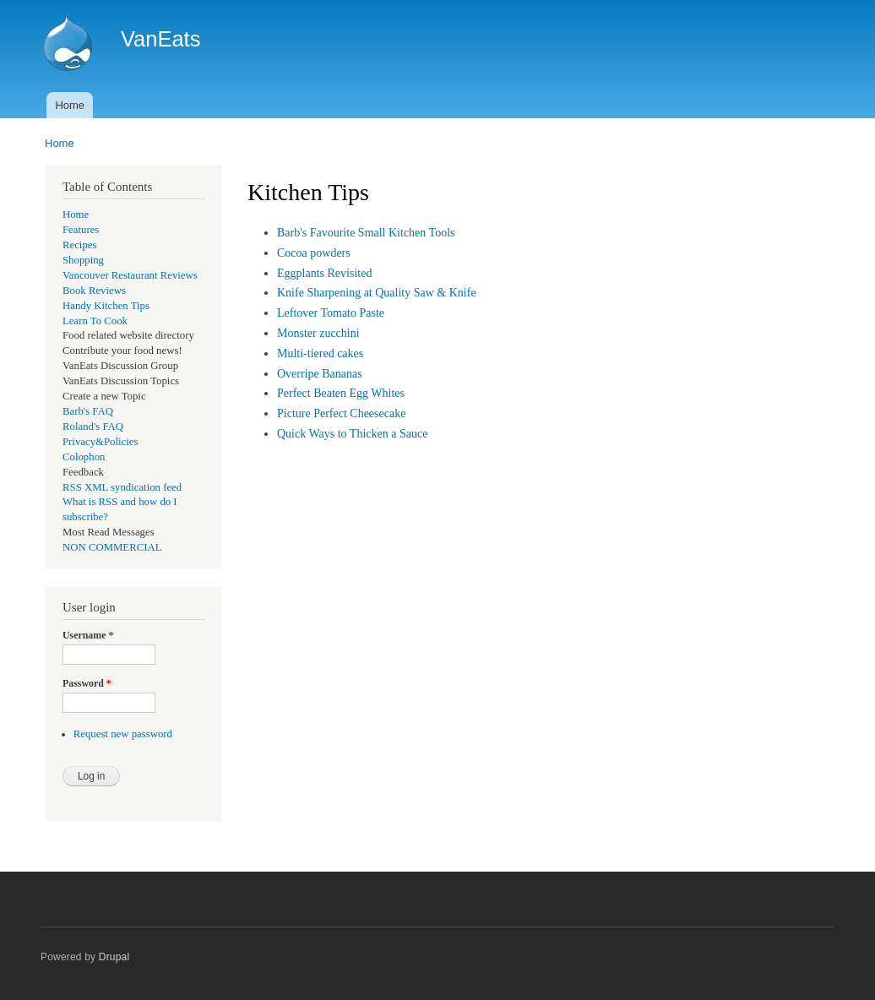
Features (80, 230)
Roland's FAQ (92, 426)
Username (87, 635)
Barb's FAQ (87, 411)
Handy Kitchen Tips (105, 306)
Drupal (114, 957)
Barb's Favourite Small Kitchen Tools (366, 232)
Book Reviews (94, 290)
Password (86, 683)
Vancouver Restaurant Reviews (130, 275)
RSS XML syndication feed (122, 487)
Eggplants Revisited (324, 273)
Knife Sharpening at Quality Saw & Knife (376, 292)
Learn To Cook (95, 321)
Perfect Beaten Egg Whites (341, 393)
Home (69, 105)
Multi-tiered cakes (320, 353)
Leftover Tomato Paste (330, 313)
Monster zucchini (318, 333)
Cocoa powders (314, 253)
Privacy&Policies (100, 442)
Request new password (122, 734)
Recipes (79, 245)
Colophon (83, 457)
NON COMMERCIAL (112, 547)
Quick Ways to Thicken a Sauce (352, 433)
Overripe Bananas (319, 373)
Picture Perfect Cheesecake (341, 413)
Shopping (83, 260)
